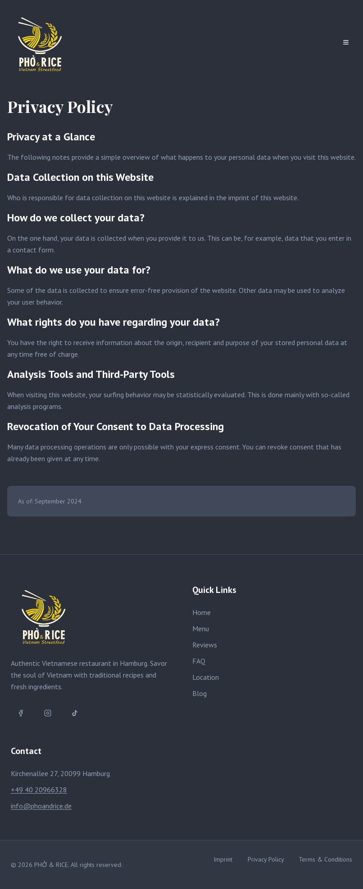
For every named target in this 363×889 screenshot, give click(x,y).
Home (201, 612)
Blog (199, 693)
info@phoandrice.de (41, 805)
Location (205, 677)
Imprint (222, 859)
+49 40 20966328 (39, 789)
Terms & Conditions (325, 859)
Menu (200, 628)
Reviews (204, 644)
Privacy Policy (266, 859)
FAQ (198, 660)
